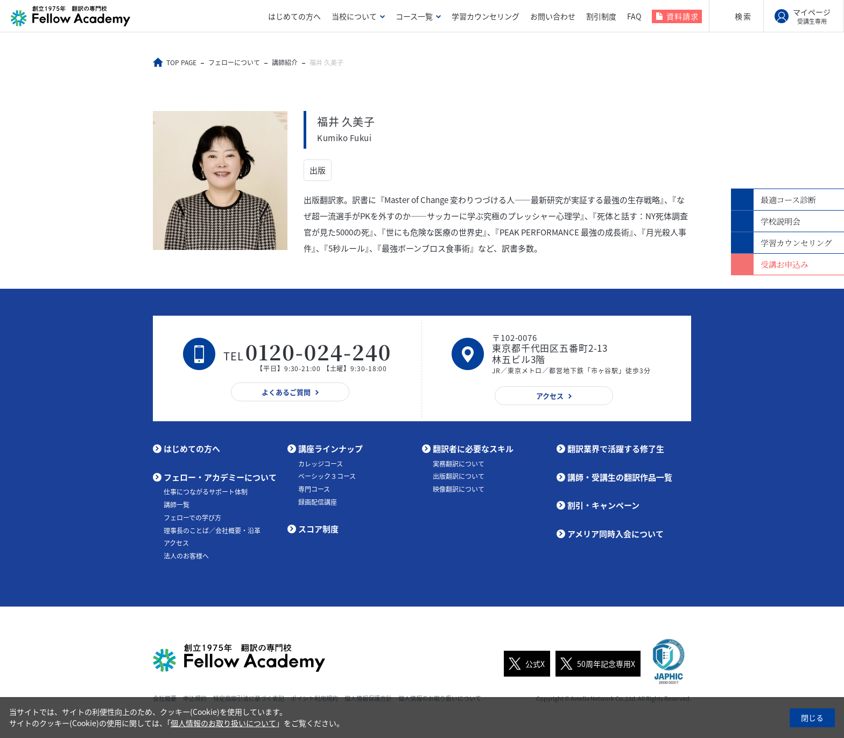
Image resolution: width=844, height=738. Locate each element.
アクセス (176, 543)
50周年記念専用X (595, 663)
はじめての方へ (294, 16)
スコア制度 (318, 529)
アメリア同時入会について (615, 534)
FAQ (634, 16)
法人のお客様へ (186, 556)
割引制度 (601, 16)
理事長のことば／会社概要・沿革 (212, 530)
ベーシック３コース (327, 476)
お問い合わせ (552, 16)
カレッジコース (320, 464)
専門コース (314, 489)
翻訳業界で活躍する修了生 (615, 449)
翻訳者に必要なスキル (473, 449)
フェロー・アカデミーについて (220, 477)
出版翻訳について (458, 476)
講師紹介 (285, 62)
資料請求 (682, 16)
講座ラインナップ (330, 449)
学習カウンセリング (485, 16)
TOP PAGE (181, 62)
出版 (318, 170)
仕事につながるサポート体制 (206, 492)
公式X (524, 663)
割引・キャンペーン (603, 505)
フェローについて (234, 62)
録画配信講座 (317, 502)
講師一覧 (176, 505)
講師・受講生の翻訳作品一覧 (619, 477)
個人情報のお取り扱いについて (223, 723)
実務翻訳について (458, 464)
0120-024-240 (318, 351)
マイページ (812, 16)
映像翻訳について (458, 489)
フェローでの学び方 (192, 518)
